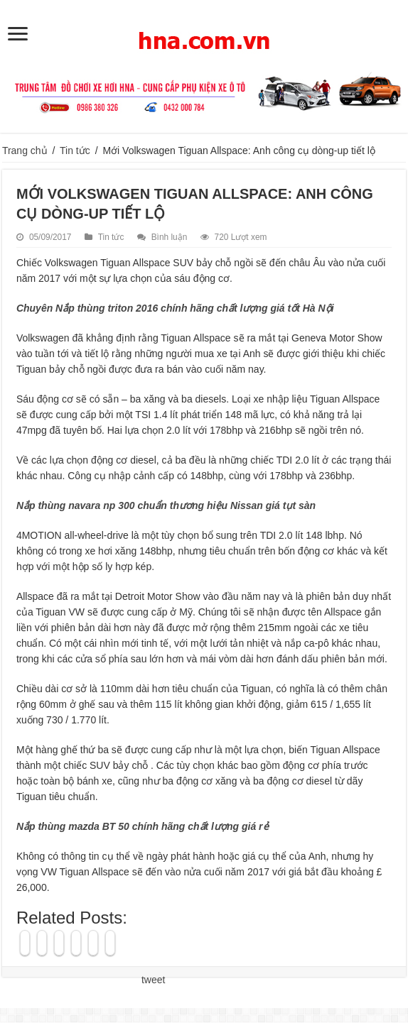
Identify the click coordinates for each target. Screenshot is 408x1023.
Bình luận (169, 237)
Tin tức (75, 150)
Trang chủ (25, 150)
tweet (153, 979)
